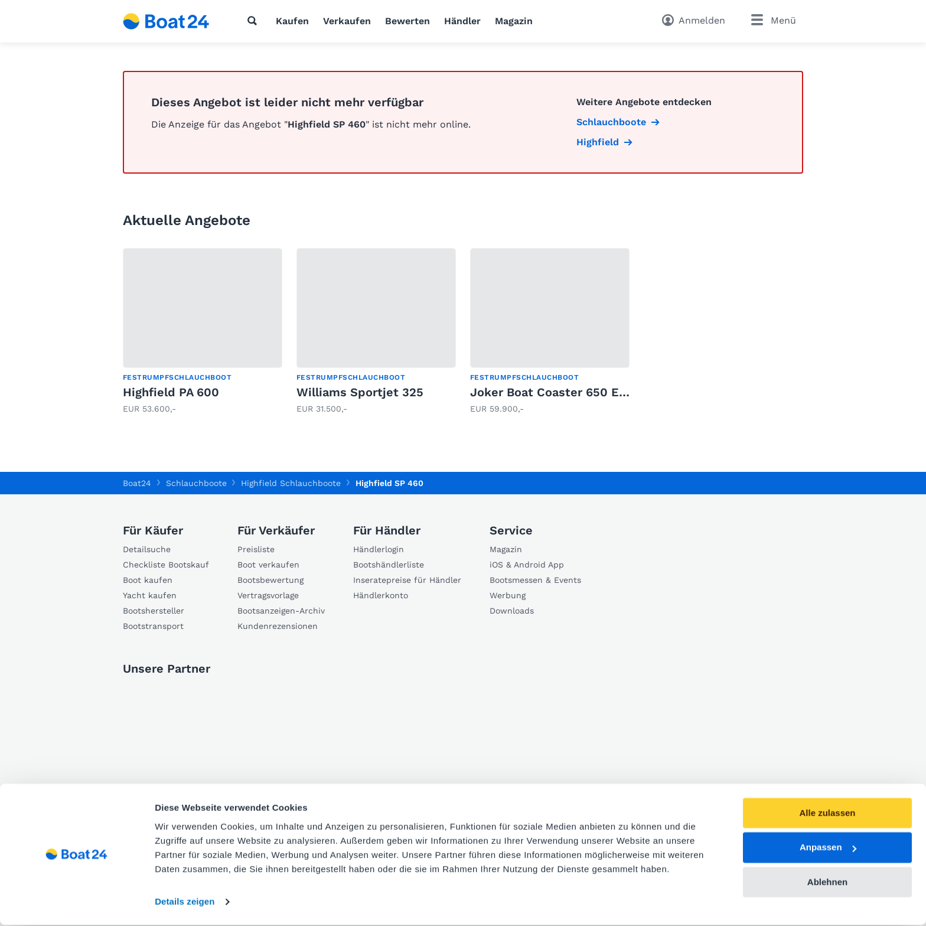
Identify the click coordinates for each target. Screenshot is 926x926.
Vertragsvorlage (268, 595)
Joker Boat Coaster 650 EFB (552, 392)
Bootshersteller (153, 610)
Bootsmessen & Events (535, 580)
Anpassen (828, 849)
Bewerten (407, 21)
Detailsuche (147, 549)
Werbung (508, 595)
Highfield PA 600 (171, 392)
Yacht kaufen (150, 595)
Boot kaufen (147, 580)
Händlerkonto (380, 595)
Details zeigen (184, 903)
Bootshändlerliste (388, 564)
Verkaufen (347, 21)
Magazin (514, 21)
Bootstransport (153, 626)
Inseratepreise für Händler (407, 580)
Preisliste (256, 549)
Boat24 (137, 483)
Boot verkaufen (268, 564)
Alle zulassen (827, 814)
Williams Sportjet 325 (359, 392)
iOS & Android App (527, 564)
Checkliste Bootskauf (166, 564)
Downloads (512, 610)
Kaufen (292, 21)
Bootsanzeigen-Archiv (281, 610)
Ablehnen (827, 883)
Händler (462, 21)
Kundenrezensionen (277, 626)
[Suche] (254, 21)
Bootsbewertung (270, 580)
